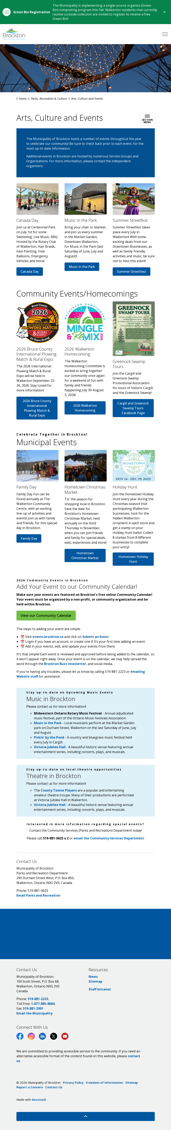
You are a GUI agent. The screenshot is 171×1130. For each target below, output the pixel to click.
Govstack (39, 1100)
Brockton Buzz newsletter (65, 664)
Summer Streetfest (131, 272)
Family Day (29, 538)
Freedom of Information (104, 1082)
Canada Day (30, 272)
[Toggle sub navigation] (147, 119)
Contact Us (53, 1087)
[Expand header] (165, 34)
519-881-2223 (38, 999)
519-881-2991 (33, 1008)
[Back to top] (85, 1116)
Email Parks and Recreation (38, 895)
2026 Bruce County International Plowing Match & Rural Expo (37, 408)
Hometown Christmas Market (85, 555)
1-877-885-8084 (43, 1003)
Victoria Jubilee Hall (50, 805)
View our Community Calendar (46, 615)
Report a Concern (29, 1087)
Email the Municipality (34, 1013)
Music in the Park (82, 267)
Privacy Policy (73, 1082)
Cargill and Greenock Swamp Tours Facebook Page (133, 408)
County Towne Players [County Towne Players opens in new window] (59, 790)
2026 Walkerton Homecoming (85, 407)
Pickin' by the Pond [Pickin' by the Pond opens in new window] (49, 737)
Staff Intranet (100, 989)
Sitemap (95, 981)
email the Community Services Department (109, 838)
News (93, 976)
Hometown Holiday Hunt (133, 559)
